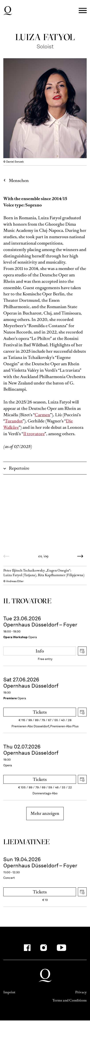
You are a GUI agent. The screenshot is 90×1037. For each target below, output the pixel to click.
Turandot (14, 421)
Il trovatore (34, 434)
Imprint (9, 992)
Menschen (19, 181)
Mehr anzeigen (45, 813)
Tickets (40, 712)
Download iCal (82, 651)
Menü (83, 11)
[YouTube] (61, 947)
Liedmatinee (26, 841)
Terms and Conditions (69, 1000)
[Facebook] (27, 947)
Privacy (81, 992)
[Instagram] (43, 947)
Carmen (42, 415)
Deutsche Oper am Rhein (7, 10)
